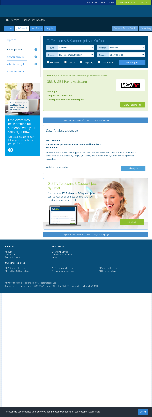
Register (50, 28)
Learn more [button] (94, 411)
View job (133, 168)
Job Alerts (37, 28)
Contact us (10, 254)
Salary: (102, 54)
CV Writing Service (60, 251)
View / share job (132, 104)
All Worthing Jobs (108, 268)
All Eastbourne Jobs (63, 271)
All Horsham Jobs (109, 271)
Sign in (144, 2)
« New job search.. (16, 71)
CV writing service (15, 56)
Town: (51, 47)
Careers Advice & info (125, 28)
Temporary (88, 62)
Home (9, 28)
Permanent (54, 62)
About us (9, 251)
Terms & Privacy (12, 257)
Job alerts (132, 222)
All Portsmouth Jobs (63, 268)
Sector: (51, 54)
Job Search (22, 28)
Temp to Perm (107, 62)
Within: (102, 47)
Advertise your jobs (127, 2)
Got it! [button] (143, 412)
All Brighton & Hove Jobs (18, 271)
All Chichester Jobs (15, 268)
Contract (71, 62)
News (54, 257)
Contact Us (92, 2)
